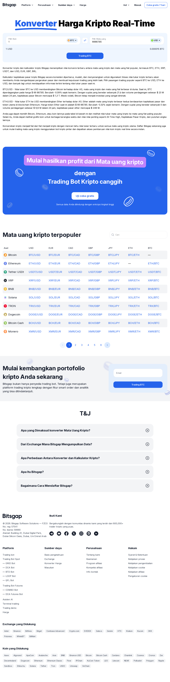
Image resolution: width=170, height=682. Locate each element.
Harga (6, 612)
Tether (43, 666)
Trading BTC (85, 55)
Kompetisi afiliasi (94, 567)
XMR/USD (35, 331)
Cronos (152, 655)
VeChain (86, 666)
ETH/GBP (94, 263)
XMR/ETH (134, 331)
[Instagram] (81, 533)
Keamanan (91, 559)
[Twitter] (74, 533)
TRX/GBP (94, 306)
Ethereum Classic (54, 661)
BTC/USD (34, 255)
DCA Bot (10, 567)
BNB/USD (35, 289)
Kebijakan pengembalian (140, 563)
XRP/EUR (54, 280)
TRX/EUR (54, 306)
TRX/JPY (113, 306)
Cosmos (140, 655)
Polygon (150, 661)
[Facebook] (66, 533)
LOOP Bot (11, 576)
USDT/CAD (75, 272)
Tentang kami (93, 554)
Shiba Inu (21, 666)
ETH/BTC (153, 263)
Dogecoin (25, 661)
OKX (150, 631)
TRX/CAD (74, 306)
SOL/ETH (134, 297)
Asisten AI (8, 599)
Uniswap (73, 666)
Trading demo (9, 608)
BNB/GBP (94, 289)
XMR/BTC (154, 331)
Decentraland (10, 661)
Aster (6, 631)
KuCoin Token (93, 661)
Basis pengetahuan (54, 554)
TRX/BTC (153, 306)
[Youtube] (59, 533)
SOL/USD (35, 297)
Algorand (18, 655)
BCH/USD (35, 323)
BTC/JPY (113, 255)
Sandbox (8, 666)
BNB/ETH (134, 289)
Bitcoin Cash (101, 655)
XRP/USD (35, 280)
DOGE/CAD (75, 314)
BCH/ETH (134, 323)
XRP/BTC (153, 280)
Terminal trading (11, 603)
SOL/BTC (153, 297)
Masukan (49, 567)
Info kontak (92, 571)
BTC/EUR (54, 255)
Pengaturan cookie (137, 576)
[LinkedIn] (96, 533)
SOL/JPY (113, 297)
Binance (17, 631)
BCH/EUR (54, 323)
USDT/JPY (114, 272)
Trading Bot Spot (11, 559)
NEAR (126, 661)
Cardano (116, 655)
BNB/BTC (154, 289)
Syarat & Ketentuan (138, 554)
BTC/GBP (94, 255)
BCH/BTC (154, 323)
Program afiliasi (94, 563)
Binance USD (75, 655)
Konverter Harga (52, 563)
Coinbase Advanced (55, 631)
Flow (69, 661)
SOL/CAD (74, 297)
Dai (161, 655)
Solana (33, 666)
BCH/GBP (94, 323)
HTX (120, 631)
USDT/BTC (154, 272)
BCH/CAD (74, 323)
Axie (54, 655)
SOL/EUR (54, 297)
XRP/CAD (74, 280)
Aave (6, 655)
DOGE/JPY (115, 314)
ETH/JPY (114, 263)
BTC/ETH (133, 255)
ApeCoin (30, 655)
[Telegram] (51, 533)
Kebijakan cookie (136, 567)
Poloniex (8, 636)
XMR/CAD (74, 331)
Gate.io (99, 631)
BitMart (32, 636)
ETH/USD (35, 263)
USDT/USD (35, 272)
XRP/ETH (134, 280)
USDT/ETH (135, 272)
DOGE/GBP (95, 314)
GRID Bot (10, 563)
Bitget (39, 631)
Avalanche (43, 655)
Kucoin (140, 631)
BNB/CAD (74, 289)
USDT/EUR (55, 272)
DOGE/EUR (55, 314)
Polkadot (138, 661)
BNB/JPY (114, 289)
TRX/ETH (134, 306)
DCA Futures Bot (14, 594)
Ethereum (38, 661)
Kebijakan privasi (136, 559)
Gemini (110, 631)
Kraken (129, 631)
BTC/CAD (74, 255)
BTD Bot (10, 571)
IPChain (79, 661)
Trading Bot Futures (13, 585)
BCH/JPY (114, 323)
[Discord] (89, 533)
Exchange (49, 559)
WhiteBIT (21, 636)
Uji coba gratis (85, 196)
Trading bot (8, 554)
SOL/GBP (94, 297)
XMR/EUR (55, 331)
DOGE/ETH (135, 314)
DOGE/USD (36, 314)
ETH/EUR (54, 263)
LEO (106, 661)
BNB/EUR (54, 289)
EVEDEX (87, 631)
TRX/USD (35, 306)
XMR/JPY (114, 331)
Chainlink (128, 655)
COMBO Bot (12, 590)
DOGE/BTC (155, 314)
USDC (62, 666)
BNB (63, 655)
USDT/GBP (95, 272)
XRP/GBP (94, 280)
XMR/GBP (94, 331)
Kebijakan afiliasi (136, 571)
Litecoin (116, 661)
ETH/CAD (74, 263)
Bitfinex (28, 631)
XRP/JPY (113, 280)
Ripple (161, 661)
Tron (53, 666)
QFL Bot (10, 580)
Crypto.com (74, 631)
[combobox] (138, 234)
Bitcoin (89, 655)
